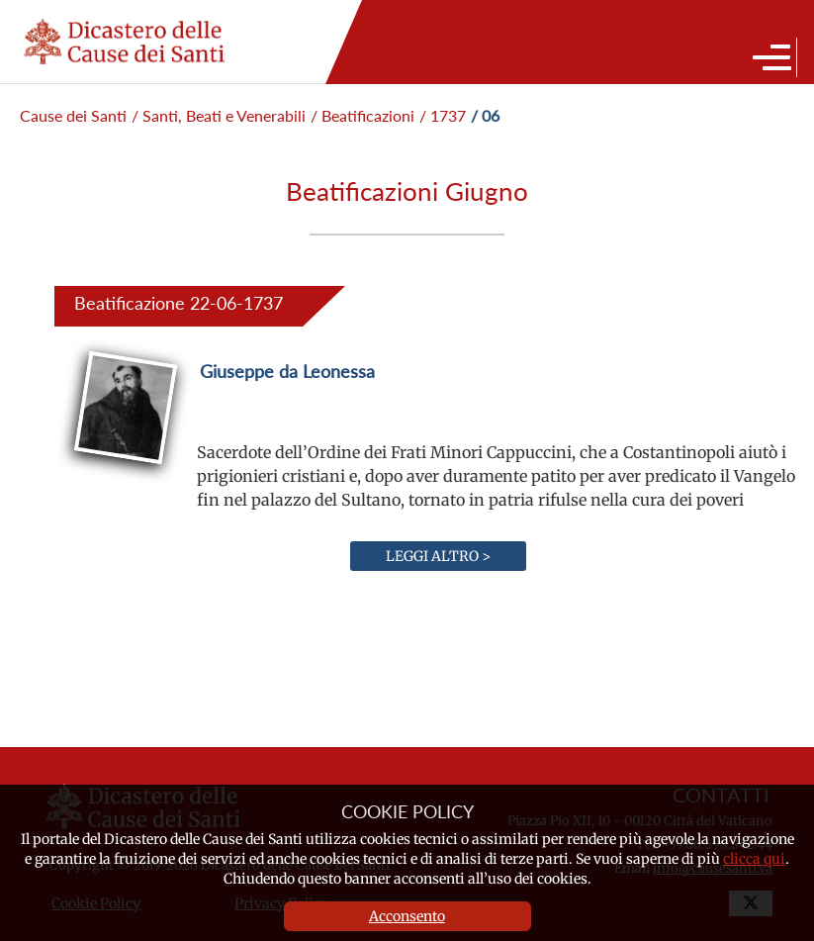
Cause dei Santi (73, 115)
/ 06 (485, 115)
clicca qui (754, 859)
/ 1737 (442, 115)
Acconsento (407, 916)
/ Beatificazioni (362, 115)
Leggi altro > (438, 556)
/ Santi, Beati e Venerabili (219, 115)
